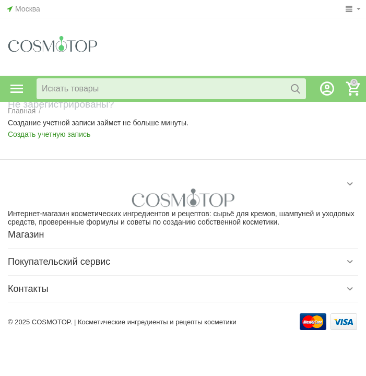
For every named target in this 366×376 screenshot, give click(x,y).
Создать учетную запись (49, 134)
